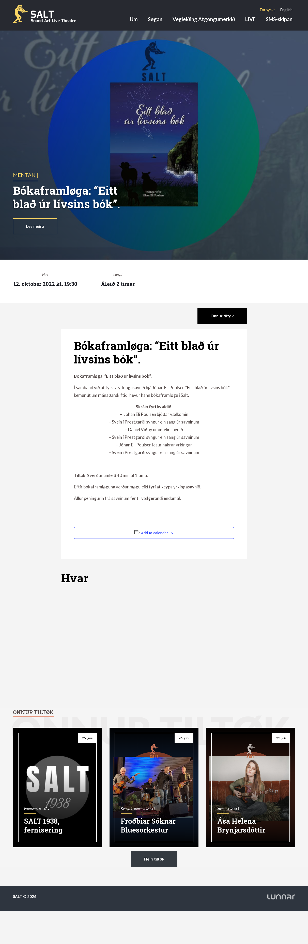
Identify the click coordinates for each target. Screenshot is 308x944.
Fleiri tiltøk (154, 858)
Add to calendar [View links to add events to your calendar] (154, 533)
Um (134, 19)
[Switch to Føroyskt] (267, 9)
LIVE (250, 19)
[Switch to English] (286, 9)
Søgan (155, 19)
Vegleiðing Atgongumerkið (204, 19)
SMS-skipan (279, 19)
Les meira (35, 226)
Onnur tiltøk (222, 315)
